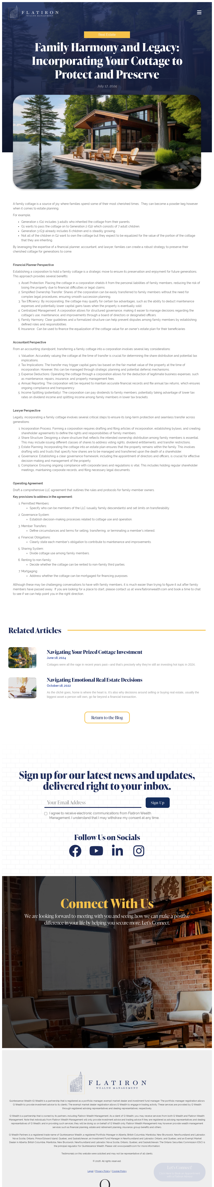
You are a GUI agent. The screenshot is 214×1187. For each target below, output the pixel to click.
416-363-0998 (63, 974)
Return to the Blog (107, 717)
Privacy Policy (102, 1171)
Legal (90, 1171)
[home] (33, 12)
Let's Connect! (180, 1171)
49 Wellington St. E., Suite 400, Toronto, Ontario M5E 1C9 (39, 1000)
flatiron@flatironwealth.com (36, 952)
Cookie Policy (119, 1171)
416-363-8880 (26, 974)
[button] (199, 12)
